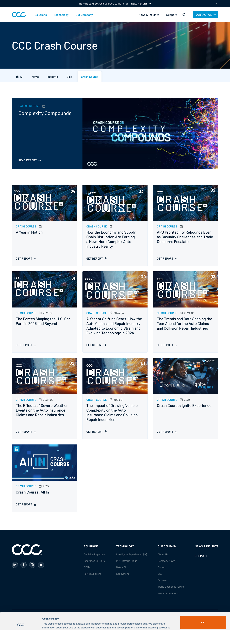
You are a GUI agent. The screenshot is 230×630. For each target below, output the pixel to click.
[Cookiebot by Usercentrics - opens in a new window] (21, 623)
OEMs (87, 567)
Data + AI (121, 567)
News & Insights (148, 14)
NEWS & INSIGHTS (206, 546)
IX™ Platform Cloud (126, 560)
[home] (19, 14)
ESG (160, 573)
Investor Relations (168, 593)
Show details (49, 623)
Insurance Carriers (94, 560)
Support (171, 14)
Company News (166, 560)
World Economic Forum (171, 586)
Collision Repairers (94, 554)
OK (203, 605)
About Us (163, 554)
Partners (163, 580)
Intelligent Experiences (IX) (131, 554)
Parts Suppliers (92, 573)
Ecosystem (122, 573)
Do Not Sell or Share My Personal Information (203, 619)
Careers (162, 567)
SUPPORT (201, 556)
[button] (40, 15)
